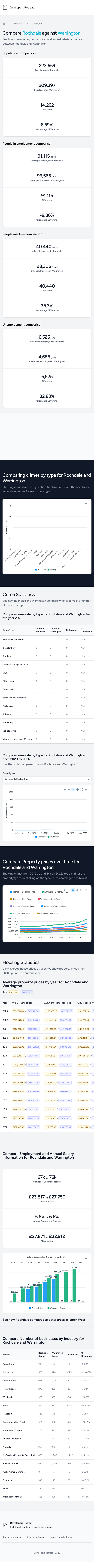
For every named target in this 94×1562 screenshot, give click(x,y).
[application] (47, 536)
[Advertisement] (47, 436)
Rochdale (18, 23)
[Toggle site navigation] (86, 7)
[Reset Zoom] (82, 789)
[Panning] (77, 789)
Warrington (36, 23)
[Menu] (86, 503)
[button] (40, 569)
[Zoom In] (65, 789)
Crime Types (9, 773)
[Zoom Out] (69, 789)
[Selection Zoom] (73, 789)
